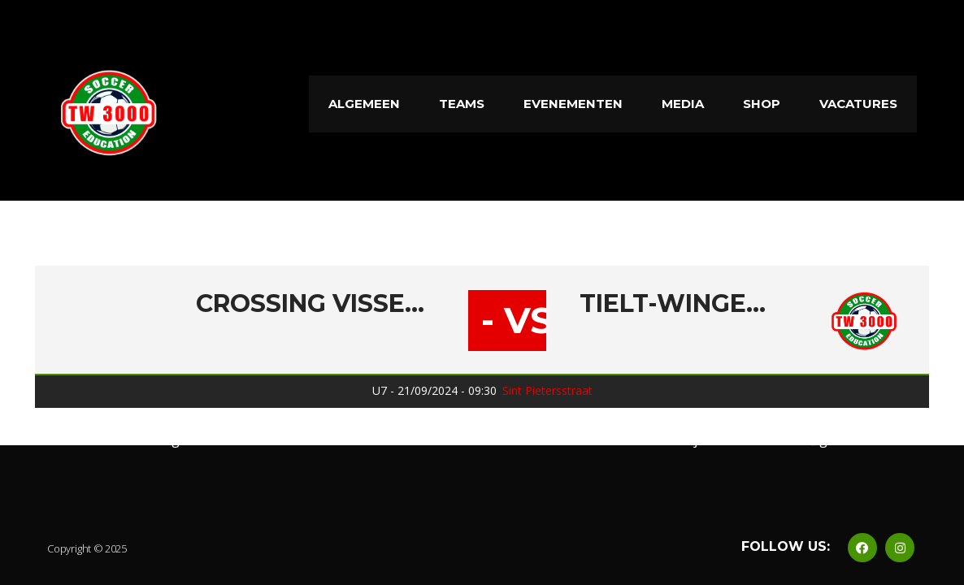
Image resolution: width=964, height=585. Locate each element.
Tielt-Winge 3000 (674, 304)
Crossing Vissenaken (315, 304)
